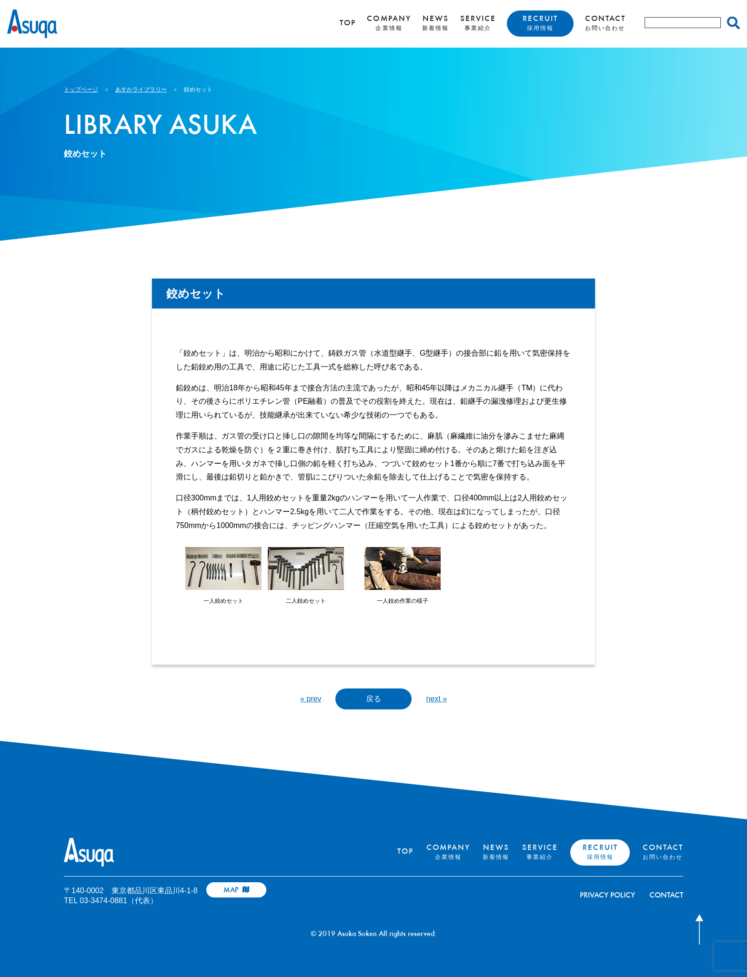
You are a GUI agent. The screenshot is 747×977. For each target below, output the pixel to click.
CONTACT (605, 23)
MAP (236, 890)
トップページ (81, 89)
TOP (348, 24)
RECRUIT (540, 23)
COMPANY (389, 23)
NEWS (435, 23)
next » (436, 699)
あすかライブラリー (141, 89)
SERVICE (478, 23)
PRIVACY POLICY (607, 896)
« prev (310, 699)
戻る (373, 699)
